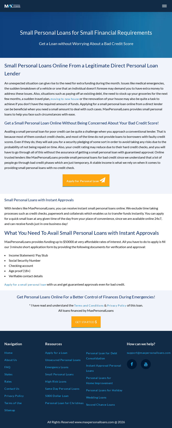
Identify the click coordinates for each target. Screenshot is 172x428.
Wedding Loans (96, 397)
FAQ (7, 367)
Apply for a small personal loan (25, 284)
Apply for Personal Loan (86, 181)
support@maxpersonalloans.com (149, 352)
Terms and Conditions (88, 305)
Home (8, 352)
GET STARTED (84, 322)
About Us (10, 360)
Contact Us (11, 388)
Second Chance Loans (100, 404)
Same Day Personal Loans (62, 388)
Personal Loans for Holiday (104, 390)
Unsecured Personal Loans (63, 360)
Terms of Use (13, 403)
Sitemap (9, 410)
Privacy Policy (116, 305)
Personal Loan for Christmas (64, 403)
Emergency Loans (56, 367)
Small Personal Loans (59, 374)
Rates (8, 381)
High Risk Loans (55, 381)
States (8, 374)
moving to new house (65, 99)
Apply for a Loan (56, 352)
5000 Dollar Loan (57, 395)
